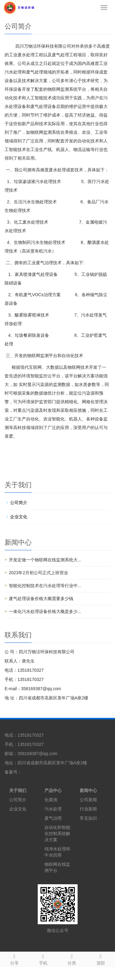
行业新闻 (88, 808)
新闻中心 (88, 790)
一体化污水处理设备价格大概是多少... (45, 611)
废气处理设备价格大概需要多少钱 (41, 598)
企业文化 (18, 516)
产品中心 (53, 790)
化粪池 (50, 799)
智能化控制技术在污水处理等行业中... (45, 585)
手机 (43, 958)
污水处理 (53, 808)
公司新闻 (88, 799)
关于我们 (17, 790)
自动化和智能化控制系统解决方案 (57, 833)
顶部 (100, 958)
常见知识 (88, 818)
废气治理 (53, 818)
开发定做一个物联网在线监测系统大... (45, 559)
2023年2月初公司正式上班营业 (38, 572)
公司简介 (18, 502)
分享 (14, 958)
